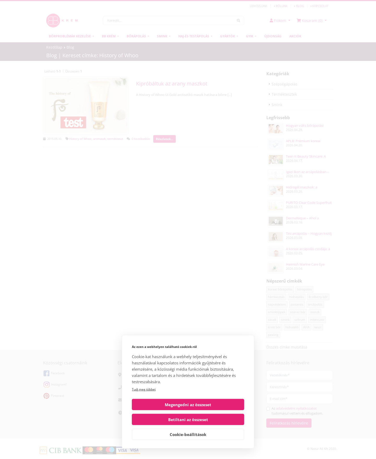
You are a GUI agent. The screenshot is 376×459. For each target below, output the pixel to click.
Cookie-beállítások (188, 434)
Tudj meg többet (144, 404)
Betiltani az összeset (217, 419)
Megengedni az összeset (159, 419)
